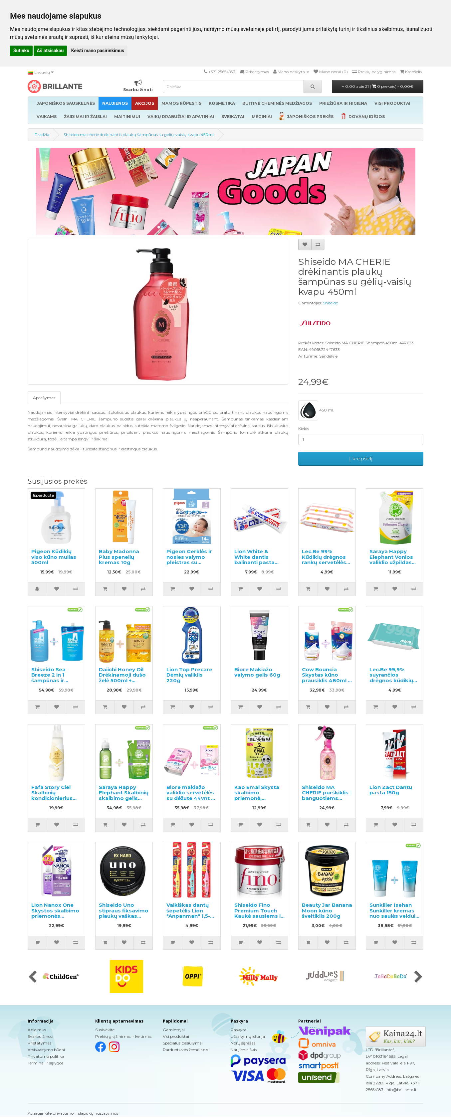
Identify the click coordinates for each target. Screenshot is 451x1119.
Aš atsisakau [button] (50, 50)
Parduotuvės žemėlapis (185, 1049)
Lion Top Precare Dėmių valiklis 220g (189, 675)
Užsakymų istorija (248, 1036)
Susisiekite (104, 1029)
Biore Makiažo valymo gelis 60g (257, 672)
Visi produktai (176, 1036)
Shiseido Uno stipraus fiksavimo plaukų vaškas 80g (123, 913)
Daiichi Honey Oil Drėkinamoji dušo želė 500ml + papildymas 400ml (122, 680)
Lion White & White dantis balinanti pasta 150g (254, 559)
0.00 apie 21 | (377, 86)
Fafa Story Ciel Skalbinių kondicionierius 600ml (52, 795)
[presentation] (32, 977)
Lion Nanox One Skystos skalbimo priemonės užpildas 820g (55, 913)
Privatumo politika (46, 1056)
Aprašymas (44, 397)
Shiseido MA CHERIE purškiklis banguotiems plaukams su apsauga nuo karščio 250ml (325, 801)
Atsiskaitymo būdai (46, 1049)
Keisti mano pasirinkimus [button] (97, 50)
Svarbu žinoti (40, 1036)
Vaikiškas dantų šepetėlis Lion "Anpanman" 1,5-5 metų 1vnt (189, 913)
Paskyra (238, 1029)
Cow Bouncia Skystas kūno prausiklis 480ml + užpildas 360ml (326, 677)
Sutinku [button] (21, 50)
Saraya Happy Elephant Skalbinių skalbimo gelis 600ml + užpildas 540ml (123, 798)
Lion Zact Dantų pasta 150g (390, 790)
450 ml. (316, 410)
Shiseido (330, 302)
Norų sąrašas (243, 1042)
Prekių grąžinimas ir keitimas (123, 1036)
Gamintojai (174, 1029)
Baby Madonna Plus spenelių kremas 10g (119, 556)
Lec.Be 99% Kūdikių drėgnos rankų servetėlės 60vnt (324, 559)
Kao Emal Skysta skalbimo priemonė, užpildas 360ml (256, 795)
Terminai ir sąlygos (45, 1062)
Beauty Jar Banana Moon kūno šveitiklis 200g (327, 910)
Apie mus (37, 1029)
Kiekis (303, 428)
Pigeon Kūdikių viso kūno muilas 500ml (53, 556)
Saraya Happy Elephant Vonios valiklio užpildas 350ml (391, 559)
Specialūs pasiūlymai (183, 1042)
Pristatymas (39, 1042)
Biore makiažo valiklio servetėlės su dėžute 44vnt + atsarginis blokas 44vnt (190, 798)
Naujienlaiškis (244, 1049)
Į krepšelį (360, 458)
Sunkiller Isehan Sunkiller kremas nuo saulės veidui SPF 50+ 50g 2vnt (392, 913)
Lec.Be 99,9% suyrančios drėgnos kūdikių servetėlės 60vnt (391, 677)
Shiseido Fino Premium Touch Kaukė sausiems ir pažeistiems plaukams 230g (258, 916)
